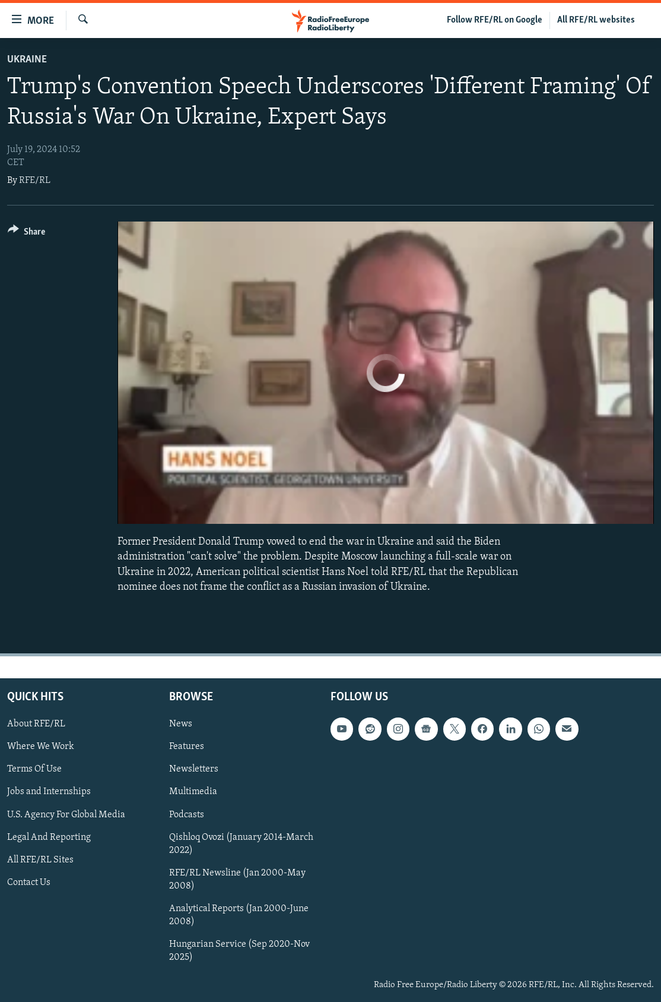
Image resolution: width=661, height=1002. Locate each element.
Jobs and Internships (49, 791)
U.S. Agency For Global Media (66, 814)
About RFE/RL (36, 724)
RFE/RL (34, 180)
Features (186, 746)
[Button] (26, 234)
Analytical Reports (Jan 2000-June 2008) (239, 915)
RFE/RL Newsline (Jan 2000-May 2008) (237, 879)
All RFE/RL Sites (40, 860)
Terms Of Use (34, 769)
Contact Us (28, 882)
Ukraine (27, 59)
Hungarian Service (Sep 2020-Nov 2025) (239, 951)
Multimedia (193, 791)
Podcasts (186, 814)
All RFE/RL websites (596, 20)
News (180, 724)
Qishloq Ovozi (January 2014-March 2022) (241, 843)
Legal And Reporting (49, 837)
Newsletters (193, 769)
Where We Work (40, 746)
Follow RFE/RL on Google (494, 20)
